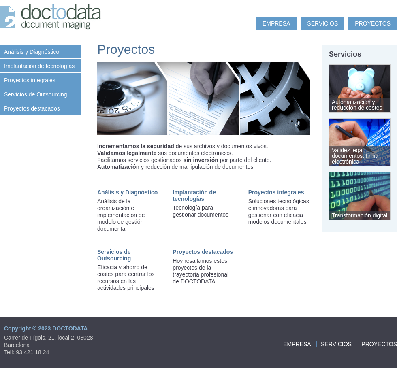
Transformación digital (359, 215)
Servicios (322, 23)
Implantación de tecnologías (39, 66)
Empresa (276, 23)
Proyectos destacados (32, 108)
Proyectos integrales (29, 80)
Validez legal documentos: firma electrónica (355, 156)
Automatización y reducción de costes (357, 105)
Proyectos (373, 23)
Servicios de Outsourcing (35, 94)
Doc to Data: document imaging (52, 18)
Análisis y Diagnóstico (31, 52)
